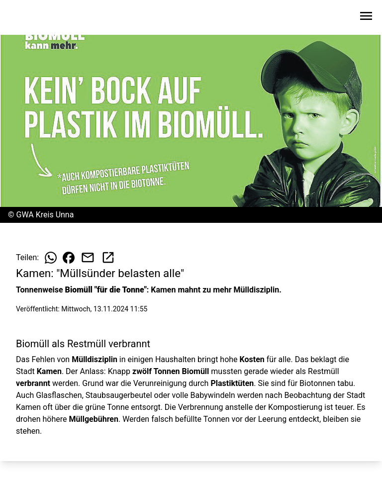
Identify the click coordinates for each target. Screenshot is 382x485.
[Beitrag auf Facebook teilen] (69, 258)
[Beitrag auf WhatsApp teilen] (51, 258)
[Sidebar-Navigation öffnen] (366, 17)
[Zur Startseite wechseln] (32, 18)
